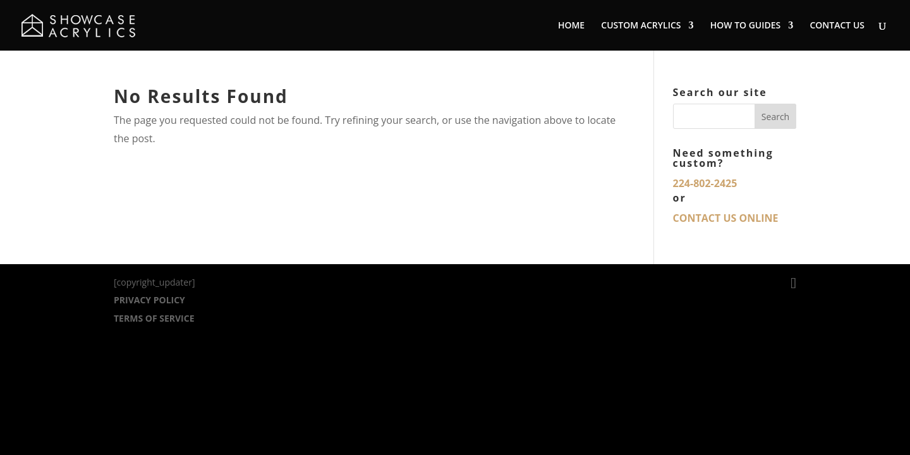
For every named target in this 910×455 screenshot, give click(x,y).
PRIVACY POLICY (149, 300)
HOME (571, 26)
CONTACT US (837, 26)
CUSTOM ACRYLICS (641, 26)
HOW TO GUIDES (745, 26)
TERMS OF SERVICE (154, 318)
